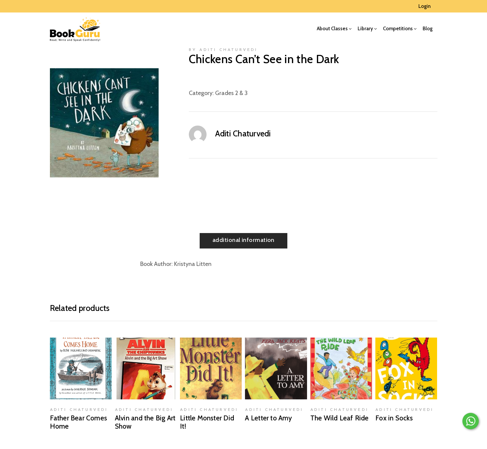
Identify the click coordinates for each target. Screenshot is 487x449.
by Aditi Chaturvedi (223, 50)
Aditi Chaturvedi (243, 133)
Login (424, 6)
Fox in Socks (394, 418)
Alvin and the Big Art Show (145, 422)
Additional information (243, 240)
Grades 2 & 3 (231, 93)
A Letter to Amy (268, 418)
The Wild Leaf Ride (339, 418)
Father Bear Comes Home (78, 422)
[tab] (243, 240)
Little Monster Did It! (207, 422)
